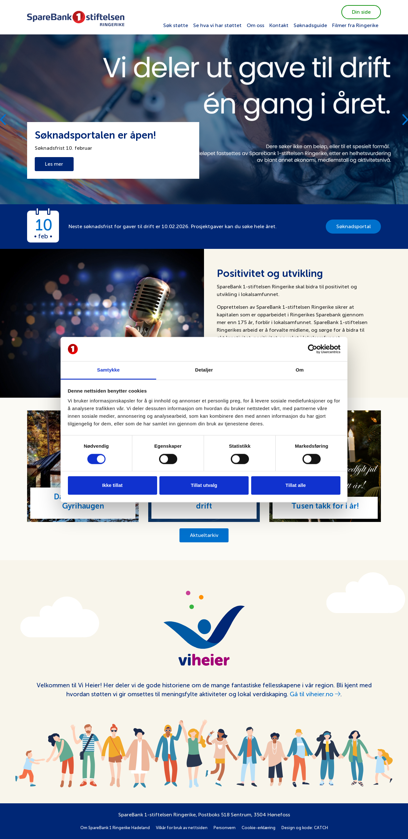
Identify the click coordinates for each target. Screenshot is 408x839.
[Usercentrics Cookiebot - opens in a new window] (312, 349)
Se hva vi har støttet (217, 25)
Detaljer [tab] (204, 370)
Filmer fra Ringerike (355, 25)
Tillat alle (296, 485)
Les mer (54, 164)
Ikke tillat (112, 485)
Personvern (225, 827)
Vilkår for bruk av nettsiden (182, 827)
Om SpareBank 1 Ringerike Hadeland (115, 827)
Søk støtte (175, 25)
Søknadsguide (310, 25)
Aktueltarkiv (204, 535)
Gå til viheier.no (315, 694)
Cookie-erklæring (258, 827)
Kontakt (278, 25)
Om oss (255, 25)
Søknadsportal (353, 226)
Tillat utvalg (204, 485)
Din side (361, 12)
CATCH (321, 827)
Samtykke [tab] (108, 370)
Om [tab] (299, 370)
